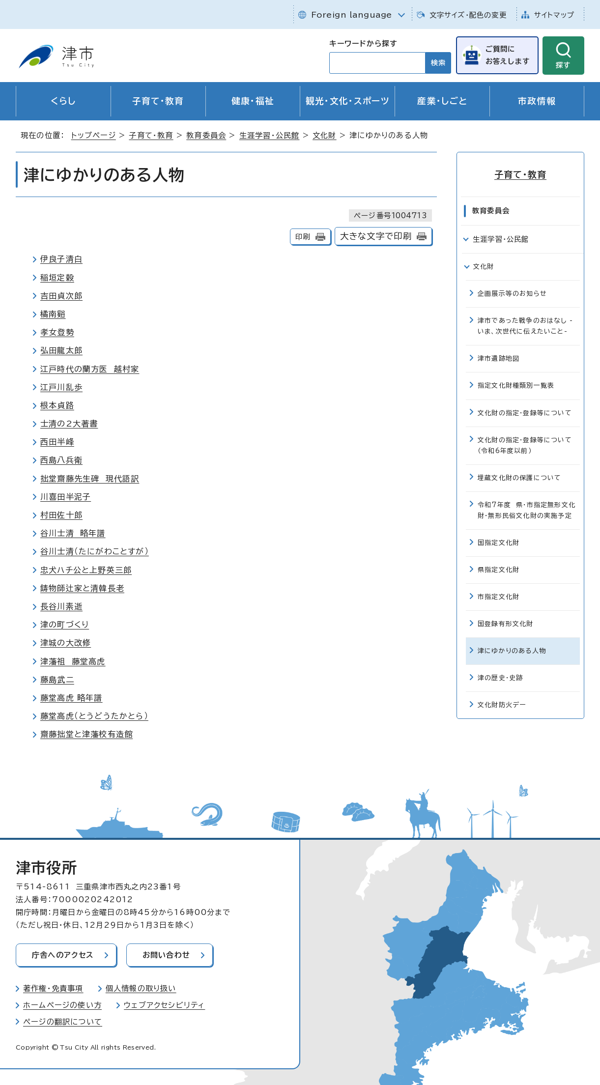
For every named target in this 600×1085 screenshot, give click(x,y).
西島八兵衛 (61, 460)
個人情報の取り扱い (141, 988)
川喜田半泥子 (65, 497)
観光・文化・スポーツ (348, 101)
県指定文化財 (498, 570)
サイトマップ (554, 15)
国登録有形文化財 (506, 624)
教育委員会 (206, 135)
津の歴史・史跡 (500, 678)
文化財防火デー (502, 705)
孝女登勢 (57, 332)
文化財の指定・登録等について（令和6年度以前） (525, 445)
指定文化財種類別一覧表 (516, 385)
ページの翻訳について (62, 1022)
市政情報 (537, 101)
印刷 (302, 236)
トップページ (93, 135)
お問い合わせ (166, 955)
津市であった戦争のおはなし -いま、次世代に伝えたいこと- (525, 326)
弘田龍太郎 (61, 350)
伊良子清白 (61, 259)
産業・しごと (442, 101)
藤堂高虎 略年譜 (71, 698)
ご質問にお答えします (508, 54)
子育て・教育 (158, 101)
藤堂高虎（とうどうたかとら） (94, 716)
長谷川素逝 (61, 606)
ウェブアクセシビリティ (164, 1005)
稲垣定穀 (57, 278)
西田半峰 (57, 442)
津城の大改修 (65, 643)
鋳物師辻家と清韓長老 (82, 588)
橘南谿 (53, 314)
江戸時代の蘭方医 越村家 (89, 369)
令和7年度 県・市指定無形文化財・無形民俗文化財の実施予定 (526, 510)
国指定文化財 (498, 543)
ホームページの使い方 (62, 1005)
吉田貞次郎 (61, 296)
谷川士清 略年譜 (73, 533)
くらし (63, 101)
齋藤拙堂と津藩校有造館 (86, 734)
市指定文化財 (498, 597)
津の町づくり (64, 624)
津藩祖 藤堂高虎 (73, 661)
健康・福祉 (253, 101)
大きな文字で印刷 (376, 236)
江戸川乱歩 (61, 387)
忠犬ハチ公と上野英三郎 (86, 570)
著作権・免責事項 (53, 988)
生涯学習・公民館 (269, 135)
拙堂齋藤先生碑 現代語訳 (89, 479)
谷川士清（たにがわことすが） (94, 551)
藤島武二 (57, 680)
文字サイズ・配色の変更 (468, 15)
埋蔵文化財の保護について (519, 478)
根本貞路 (57, 405)
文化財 (325, 135)
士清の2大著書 (69, 424)
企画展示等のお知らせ (512, 293)
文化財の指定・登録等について (525, 413)
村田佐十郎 (61, 515)
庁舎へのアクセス (63, 955)
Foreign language (351, 15)
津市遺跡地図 (498, 358)
